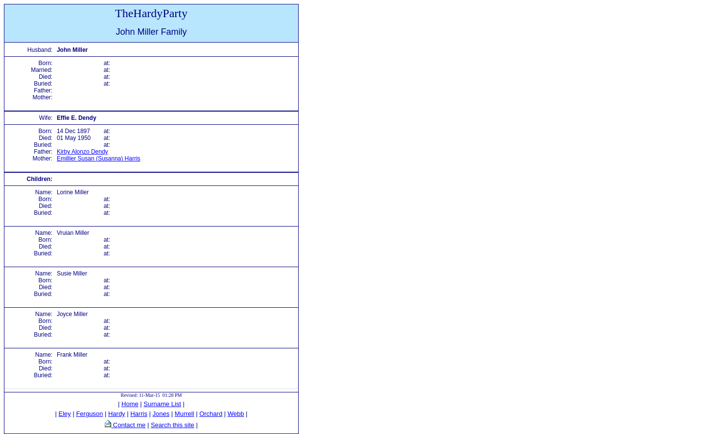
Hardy (116, 413)
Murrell (184, 413)
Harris (138, 413)
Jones (161, 413)
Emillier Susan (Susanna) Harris (99, 158)
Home (130, 404)
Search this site (172, 425)
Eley (65, 413)
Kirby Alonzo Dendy (82, 151)
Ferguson (89, 413)
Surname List (162, 404)
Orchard (210, 413)
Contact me (128, 425)
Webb (236, 413)
